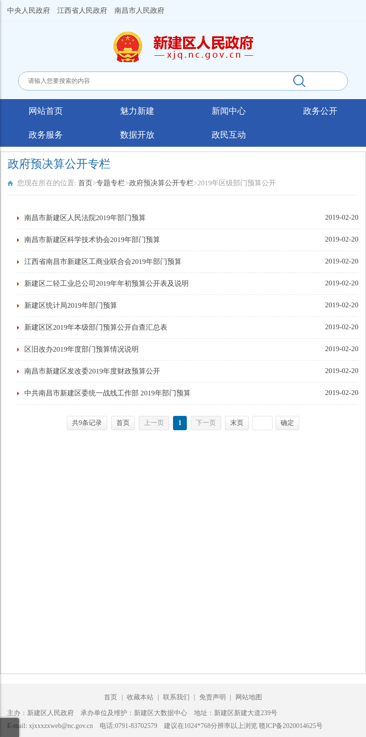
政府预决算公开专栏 (161, 183)
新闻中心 (229, 111)
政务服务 (46, 135)
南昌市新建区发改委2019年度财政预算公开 (92, 371)
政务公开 (320, 111)
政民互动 (229, 135)
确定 (287, 422)
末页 (237, 422)
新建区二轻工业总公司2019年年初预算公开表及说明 (106, 283)
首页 (85, 183)
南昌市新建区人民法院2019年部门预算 (85, 218)
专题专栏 (110, 183)
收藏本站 (141, 697)
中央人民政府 (28, 10)
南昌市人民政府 (139, 10)
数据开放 (137, 135)
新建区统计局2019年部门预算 (70, 305)
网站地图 (248, 697)
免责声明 (213, 697)
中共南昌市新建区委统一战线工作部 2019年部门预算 (107, 393)
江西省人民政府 (82, 10)
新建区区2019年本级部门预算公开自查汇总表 (95, 327)
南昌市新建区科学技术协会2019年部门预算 (92, 239)
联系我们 (176, 697)
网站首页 (46, 111)
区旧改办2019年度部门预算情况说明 (81, 349)
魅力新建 (137, 111)
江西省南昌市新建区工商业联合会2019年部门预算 (103, 261)
